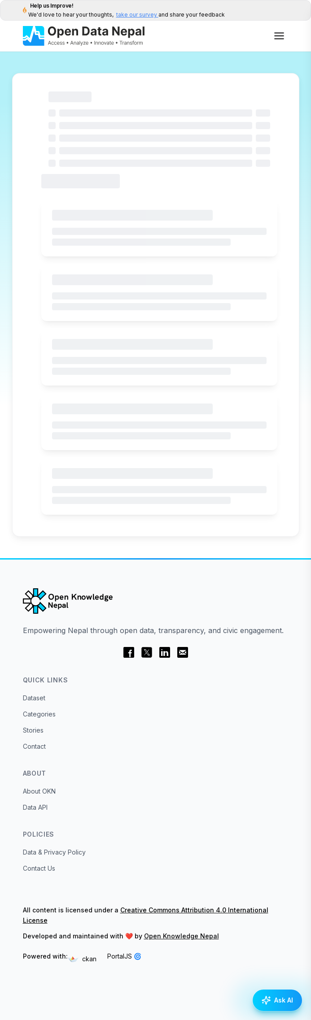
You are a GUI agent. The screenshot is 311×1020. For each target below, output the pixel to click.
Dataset (34, 698)
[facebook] (128, 652)
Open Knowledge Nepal (181, 936)
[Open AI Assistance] (277, 1000)
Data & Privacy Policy (54, 852)
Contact (34, 746)
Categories (39, 714)
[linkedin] (164, 652)
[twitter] (146, 652)
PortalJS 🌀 (124, 956)
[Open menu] (279, 35)
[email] (182, 652)
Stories (33, 730)
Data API (35, 807)
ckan (82, 959)
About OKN (39, 791)
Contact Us (39, 868)
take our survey (137, 14)
